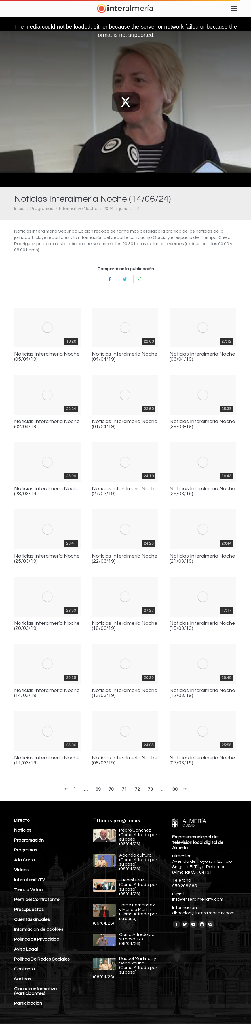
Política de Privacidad (36, 939)
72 (137, 789)
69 (98, 789)
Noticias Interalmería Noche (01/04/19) (124, 424)
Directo (22, 820)
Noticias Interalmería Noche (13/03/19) (124, 693)
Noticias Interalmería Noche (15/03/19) (202, 626)
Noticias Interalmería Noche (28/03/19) (47, 491)
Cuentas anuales (32, 919)
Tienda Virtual (28, 889)
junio (124, 208)
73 (150, 789)
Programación (29, 840)
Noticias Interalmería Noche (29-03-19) (202, 424)
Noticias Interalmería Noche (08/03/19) (124, 760)
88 (175, 789)
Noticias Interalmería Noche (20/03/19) (47, 626)
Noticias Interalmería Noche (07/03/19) (202, 760)
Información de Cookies (38, 929)
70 (111, 789)
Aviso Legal (26, 949)
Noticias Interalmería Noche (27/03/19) (124, 491)
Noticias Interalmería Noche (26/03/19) (202, 491)
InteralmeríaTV (29, 880)
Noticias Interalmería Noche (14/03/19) (47, 693)
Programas (41, 208)
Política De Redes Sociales (42, 959)
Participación (28, 1003)
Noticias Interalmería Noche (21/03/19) (202, 559)
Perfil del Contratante (37, 899)
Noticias (22, 830)
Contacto (24, 969)
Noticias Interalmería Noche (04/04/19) (124, 357)
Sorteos (22, 979)
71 (124, 789)
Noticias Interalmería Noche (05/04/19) (47, 357)
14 (137, 208)
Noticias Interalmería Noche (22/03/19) (124, 559)
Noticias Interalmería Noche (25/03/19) (47, 559)
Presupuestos (29, 909)
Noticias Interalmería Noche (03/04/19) (202, 357)
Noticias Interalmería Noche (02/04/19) (47, 424)
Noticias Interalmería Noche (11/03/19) (47, 760)
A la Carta (24, 860)
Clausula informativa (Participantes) (35, 991)
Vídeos (21, 870)
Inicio (19, 208)
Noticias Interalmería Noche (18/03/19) (124, 626)
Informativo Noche (78, 208)
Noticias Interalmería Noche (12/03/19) (202, 693)
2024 (108, 208)
